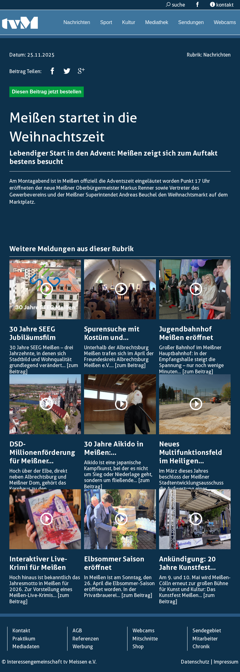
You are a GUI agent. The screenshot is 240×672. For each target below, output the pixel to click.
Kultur (128, 22)
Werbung (82, 647)
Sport (106, 22)
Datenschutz (195, 662)
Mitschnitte (145, 639)
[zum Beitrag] (130, 365)
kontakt (221, 5)
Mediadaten (25, 647)
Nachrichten (76, 22)
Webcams (225, 22)
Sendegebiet (206, 631)
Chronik (201, 647)
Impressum (226, 662)
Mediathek (156, 22)
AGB (77, 631)
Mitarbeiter (205, 639)
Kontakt (21, 631)
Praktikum (23, 639)
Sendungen (191, 22)
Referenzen (85, 639)
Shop (138, 647)
